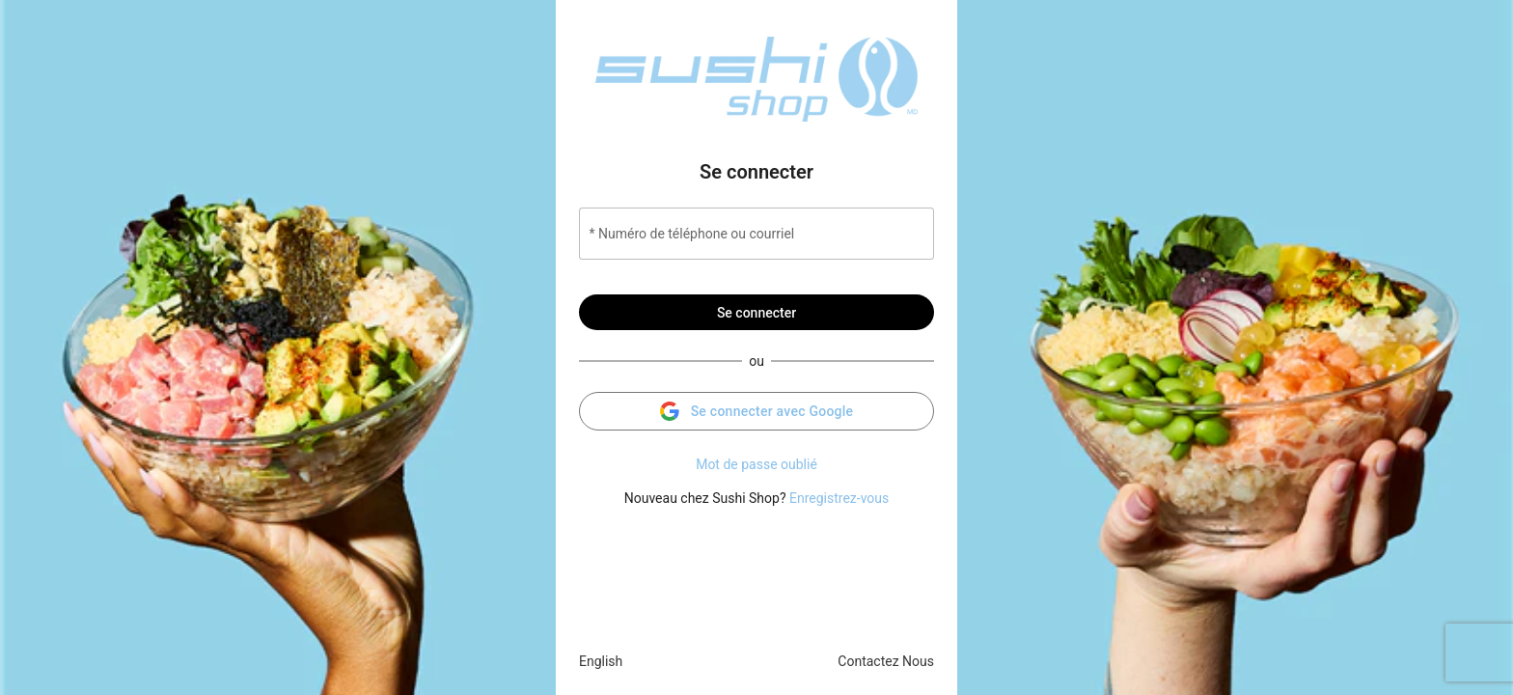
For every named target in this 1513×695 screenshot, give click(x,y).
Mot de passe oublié (756, 464)
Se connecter (756, 312)
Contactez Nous (886, 661)
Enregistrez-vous (839, 498)
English (600, 661)
